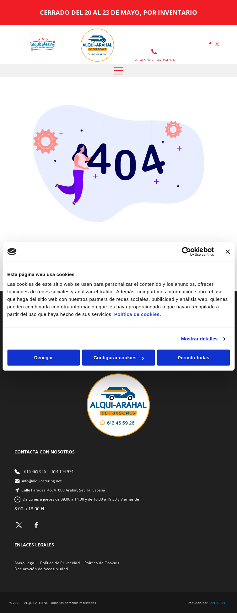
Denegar (43, 358)
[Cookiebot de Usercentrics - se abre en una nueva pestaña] (186, 251)
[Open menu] (119, 70)
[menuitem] (27, 563)
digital (220, 602)
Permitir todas (193, 358)
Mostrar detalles (199, 338)
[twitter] (217, 44)
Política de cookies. (137, 314)
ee (212, 602)
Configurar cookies (119, 358)
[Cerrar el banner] (227, 251)
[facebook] (210, 44)
